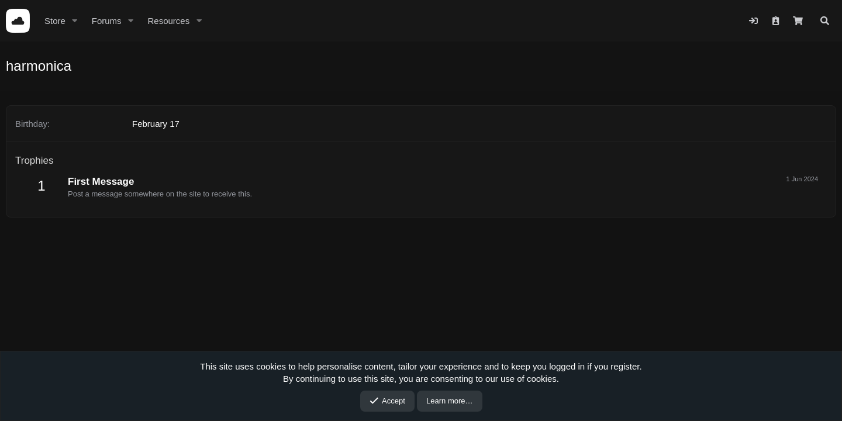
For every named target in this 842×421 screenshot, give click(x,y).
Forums (107, 21)
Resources (168, 21)
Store (54, 21)
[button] (75, 21)
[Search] (824, 21)
